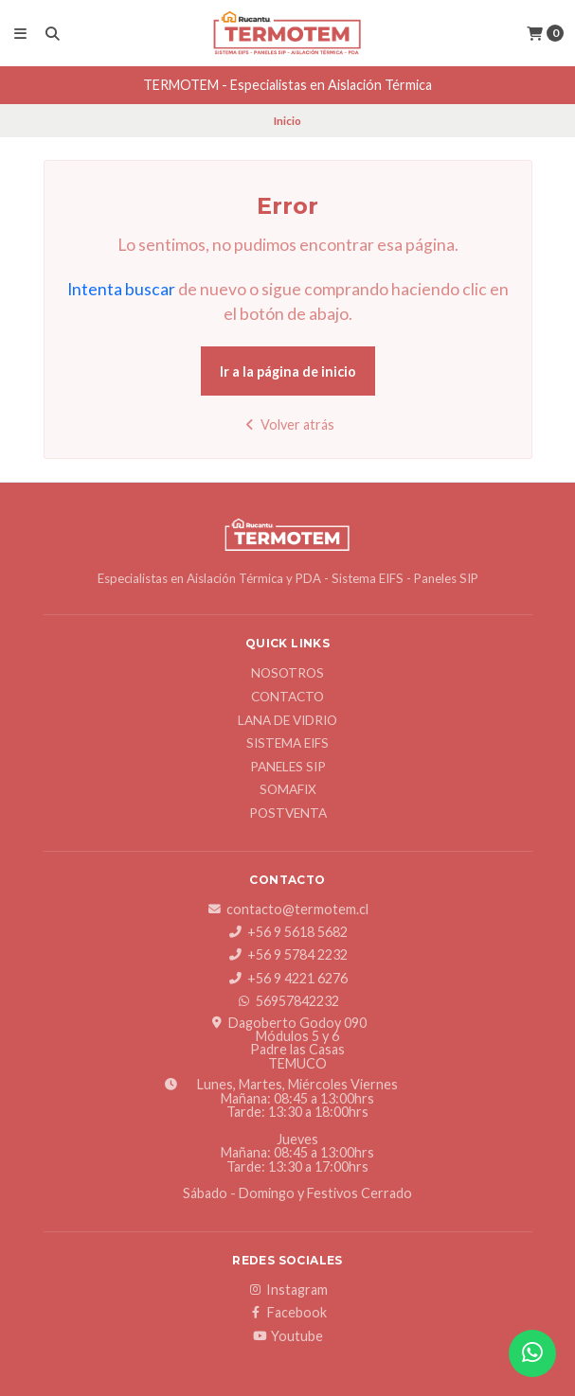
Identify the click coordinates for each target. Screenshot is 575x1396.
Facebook (287, 1312)
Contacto (287, 697)
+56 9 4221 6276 (288, 978)
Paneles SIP (288, 767)
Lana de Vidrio (287, 721)
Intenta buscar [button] (121, 289)
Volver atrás (287, 424)
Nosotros (287, 673)
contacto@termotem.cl (287, 909)
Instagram (287, 1290)
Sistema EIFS (287, 744)
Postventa (288, 814)
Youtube (287, 1336)
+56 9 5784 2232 (288, 955)
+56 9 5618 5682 (288, 932)
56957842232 (288, 1001)
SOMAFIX (288, 790)
